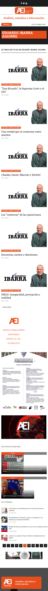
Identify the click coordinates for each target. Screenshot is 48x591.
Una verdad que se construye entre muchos (21, 133)
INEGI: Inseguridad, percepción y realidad (20, 296)
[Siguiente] (41, 545)
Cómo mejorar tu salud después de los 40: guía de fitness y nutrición (26, 509)
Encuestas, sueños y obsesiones (19, 254)
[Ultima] (45, 545)
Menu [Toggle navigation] (7, 24)
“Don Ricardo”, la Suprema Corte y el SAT (22, 90)
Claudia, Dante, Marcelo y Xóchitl (20, 175)
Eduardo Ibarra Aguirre (17, 34)
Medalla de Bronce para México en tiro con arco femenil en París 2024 (28, 528)
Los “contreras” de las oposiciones (21, 214)
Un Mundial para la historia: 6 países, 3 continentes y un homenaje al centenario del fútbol (26, 518)
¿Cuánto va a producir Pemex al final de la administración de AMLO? (27, 537)
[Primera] (4, 545)
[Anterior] (8, 545)
